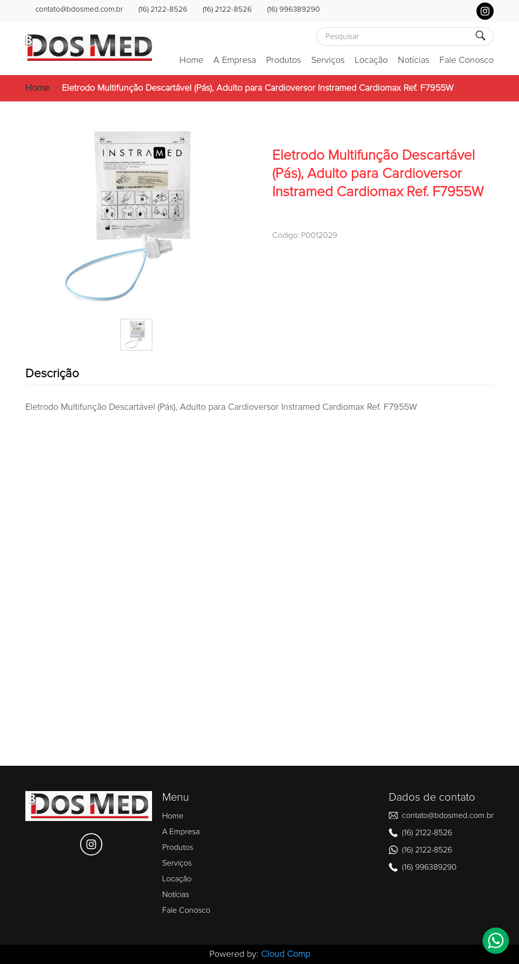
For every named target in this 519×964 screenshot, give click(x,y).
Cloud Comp (285, 954)
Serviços (328, 60)
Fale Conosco (466, 60)
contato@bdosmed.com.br (79, 9)
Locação (371, 60)
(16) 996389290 (293, 9)
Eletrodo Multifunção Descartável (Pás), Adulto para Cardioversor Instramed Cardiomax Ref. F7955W (258, 88)
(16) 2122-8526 (163, 9)
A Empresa (234, 60)
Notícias (413, 60)
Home (191, 60)
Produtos (283, 60)
